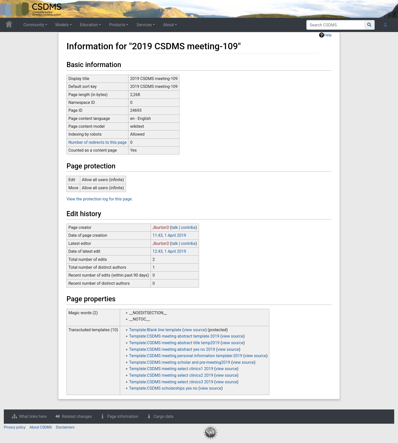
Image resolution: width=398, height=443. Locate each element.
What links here (33, 416)
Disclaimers (65, 427)
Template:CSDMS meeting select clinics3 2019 (171, 381)
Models (62, 24)
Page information (122, 416)
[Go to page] (369, 25)
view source (194, 329)
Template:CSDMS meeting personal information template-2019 (185, 355)
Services (144, 24)
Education (89, 24)
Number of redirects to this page (97, 142)
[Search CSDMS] (335, 25)
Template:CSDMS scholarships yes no (163, 388)
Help (325, 35)
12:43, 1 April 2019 (169, 251)
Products (117, 24)
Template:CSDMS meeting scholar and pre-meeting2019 (179, 362)
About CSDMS (40, 427)
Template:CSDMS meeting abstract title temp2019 (174, 342)
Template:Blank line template (155, 329)
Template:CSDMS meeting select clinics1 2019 (171, 368)
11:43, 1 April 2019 (169, 235)
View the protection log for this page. (100, 199)
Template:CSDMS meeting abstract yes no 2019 (172, 349)
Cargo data (163, 416)
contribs (188, 227)
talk (174, 227)
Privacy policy (14, 427)
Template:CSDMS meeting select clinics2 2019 (171, 375)
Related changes (77, 416)
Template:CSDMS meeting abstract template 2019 (174, 336)
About (168, 24)
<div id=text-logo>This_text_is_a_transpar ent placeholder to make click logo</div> (8, 9)
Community (33, 24)
